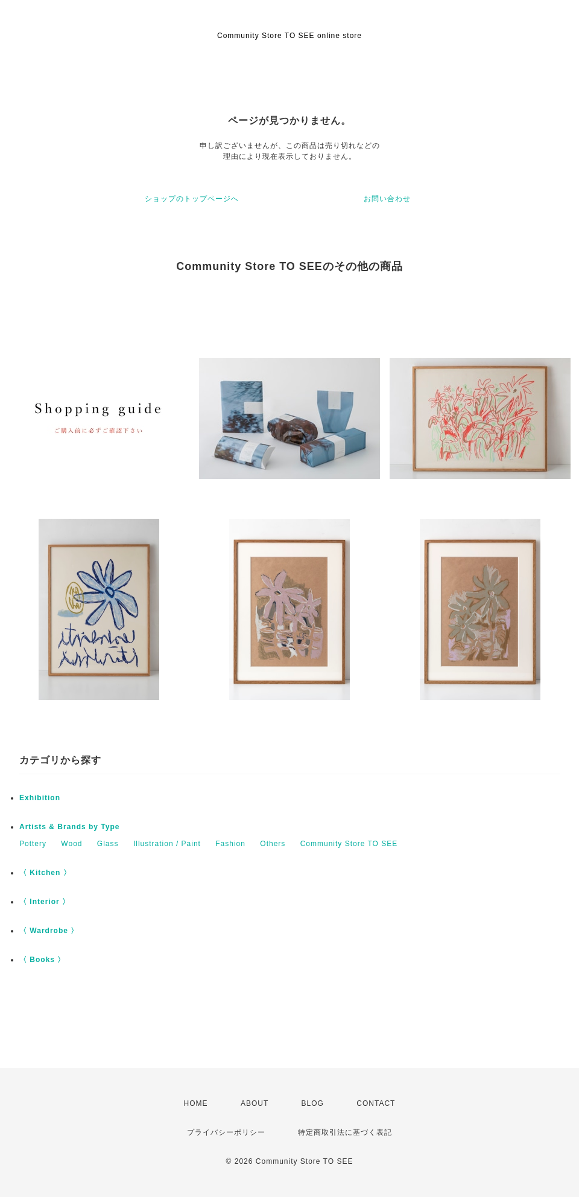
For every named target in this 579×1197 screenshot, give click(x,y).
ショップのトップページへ (192, 198)
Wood (71, 843)
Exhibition (39, 798)
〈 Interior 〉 (44, 901)
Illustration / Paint (167, 843)
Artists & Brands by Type (69, 827)
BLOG (313, 1103)
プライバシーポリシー (226, 1132)
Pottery (32, 843)
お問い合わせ (387, 198)
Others (272, 843)
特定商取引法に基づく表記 (345, 1132)
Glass (108, 843)
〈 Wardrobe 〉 (48, 930)
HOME (196, 1103)
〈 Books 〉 (42, 959)
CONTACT (375, 1103)
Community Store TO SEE (349, 843)
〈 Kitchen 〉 (45, 872)
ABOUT (254, 1103)
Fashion (230, 843)
